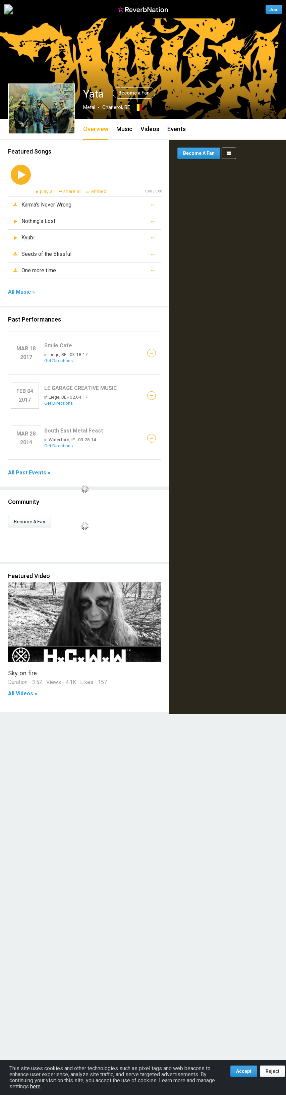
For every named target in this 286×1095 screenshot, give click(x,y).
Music (124, 128)
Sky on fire (22, 673)
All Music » (21, 292)
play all (48, 191)
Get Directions (58, 360)
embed (95, 191)
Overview (95, 128)
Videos (149, 128)
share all (71, 191)
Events (176, 128)
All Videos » (22, 694)
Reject (272, 1071)
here (35, 1086)
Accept (243, 1071)
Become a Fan (134, 93)
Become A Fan (29, 521)
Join (274, 9)
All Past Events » (29, 473)
